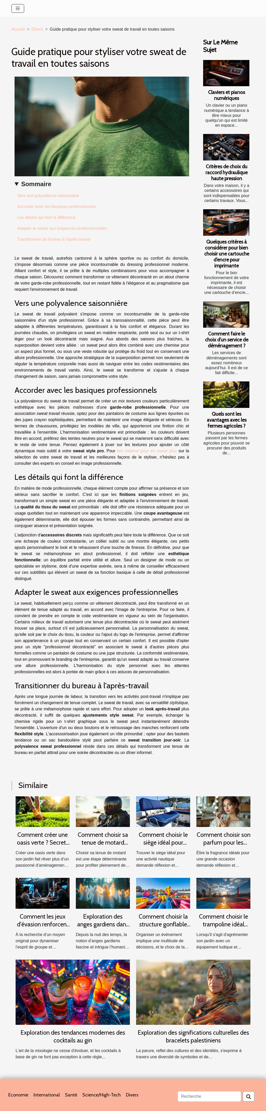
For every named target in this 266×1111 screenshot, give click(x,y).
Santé (71, 1095)
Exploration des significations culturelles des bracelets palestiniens (193, 1036)
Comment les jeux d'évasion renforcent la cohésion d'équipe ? (43, 928)
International (47, 1095)
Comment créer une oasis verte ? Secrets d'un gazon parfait (43, 842)
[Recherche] (209, 1096)
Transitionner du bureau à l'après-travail (53, 239)
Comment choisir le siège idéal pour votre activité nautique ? (163, 846)
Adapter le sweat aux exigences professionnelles (62, 228)
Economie (18, 1095)
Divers (37, 29)
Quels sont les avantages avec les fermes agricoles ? (227, 420)
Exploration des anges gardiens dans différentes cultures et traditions (103, 928)
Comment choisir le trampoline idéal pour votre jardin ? (223, 924)
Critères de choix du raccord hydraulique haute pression (226, 172)
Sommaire (36, 183)
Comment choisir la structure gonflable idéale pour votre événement (163, 928)
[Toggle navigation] (17, 8)
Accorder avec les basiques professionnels (56, 206)
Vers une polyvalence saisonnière (48, 195)
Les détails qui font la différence (46, 217)
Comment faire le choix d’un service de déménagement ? (226, 340)
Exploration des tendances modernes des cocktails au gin (73, 1036)
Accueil (18, 29)
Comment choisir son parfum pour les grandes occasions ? (223, 842)
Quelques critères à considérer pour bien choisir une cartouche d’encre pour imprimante (226, 254)
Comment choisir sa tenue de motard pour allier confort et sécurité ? (103, 846)
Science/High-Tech (101, 1095)
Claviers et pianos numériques (226, 95)
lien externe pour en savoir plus (147, 451)
